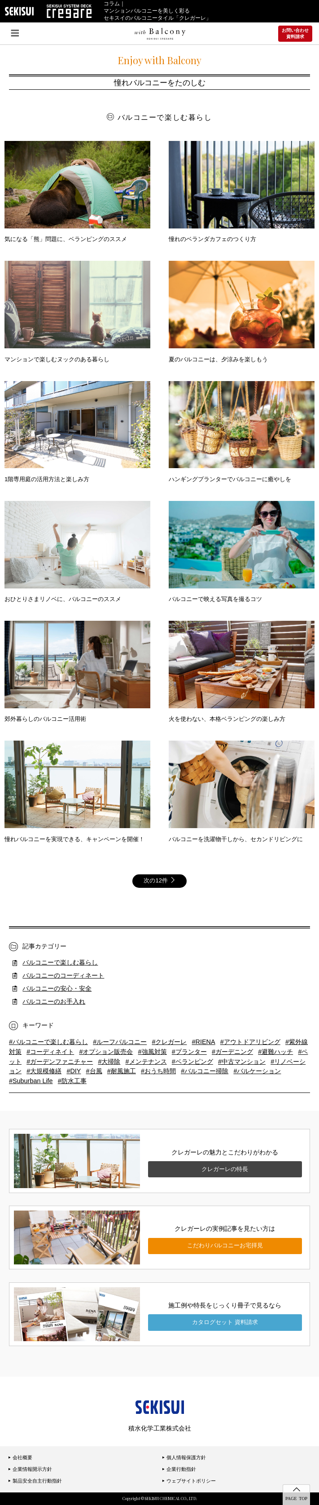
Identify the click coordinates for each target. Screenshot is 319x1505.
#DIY (73, 1071)
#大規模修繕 (43, 1071)
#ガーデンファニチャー (59, 1061)
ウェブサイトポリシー (189, 1480)
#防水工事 (72, 1080)
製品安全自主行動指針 (35, 1480)
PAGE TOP (296, 1498)
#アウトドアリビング (250, 1041)
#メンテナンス (146, 1061)
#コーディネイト (50, 1051)
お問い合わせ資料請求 (295, 33)
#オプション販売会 (106, 1051)
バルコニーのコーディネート (63, 975)
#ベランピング (192, 1061)
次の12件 (159, 880)
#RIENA (203, 1041)
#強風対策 (152, 1051)
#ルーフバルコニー (120, 1041)
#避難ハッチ (275, 1051)
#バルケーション (257, 1071)
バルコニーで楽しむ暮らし (60, 962)
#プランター (189, 1051)
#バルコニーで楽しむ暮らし (48, 1041)
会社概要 (20, 1457)
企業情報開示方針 (30, 1469)
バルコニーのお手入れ (53, 1001)
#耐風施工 (121, 1071)
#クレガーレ (169, 1041)
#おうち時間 (158, 1071)
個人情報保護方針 (184, 1457)
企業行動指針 (179, 1469)
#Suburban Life (31, 1080)
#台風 (94, 1071)
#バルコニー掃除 (204, 1071)
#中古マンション (242, 1061)
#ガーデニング (232, 1051)
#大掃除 (109, 1061)
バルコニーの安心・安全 (57, 988)
